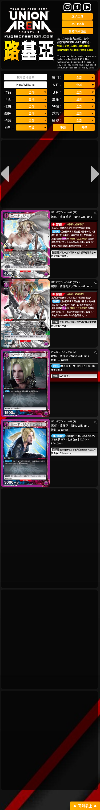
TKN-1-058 (66, 421)
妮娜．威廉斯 (60, 356)
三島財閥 (63, 360)
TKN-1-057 (66, 351)
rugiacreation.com (83, 49)
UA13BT (55, 212)
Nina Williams (83, 217)
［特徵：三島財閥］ (78, 238)
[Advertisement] (50, 538)
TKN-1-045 (66, 212)
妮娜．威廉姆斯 (61, 217)
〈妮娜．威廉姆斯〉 (75, 224)
